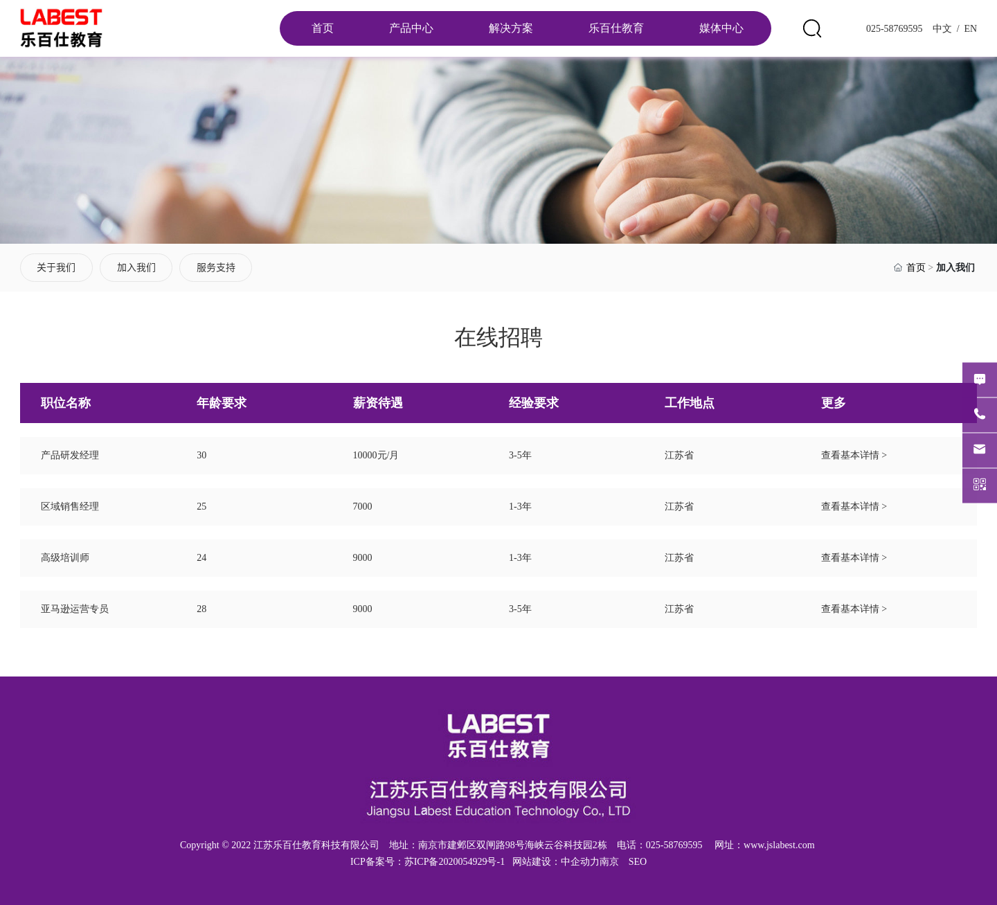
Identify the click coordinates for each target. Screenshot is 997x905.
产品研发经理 (70, 455)
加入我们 (136, 267)
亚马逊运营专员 (75, 609)
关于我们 (56, 267)
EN (969, 29)
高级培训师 (65, 558)
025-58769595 (894, 29)
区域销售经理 (70, 506)
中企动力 (580, 862)
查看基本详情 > (854, 455)
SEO (638, 862)
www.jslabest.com (779, 845)
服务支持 (216, 267)
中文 (941, 29)
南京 (609, 862)
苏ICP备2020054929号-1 (454, 862)
